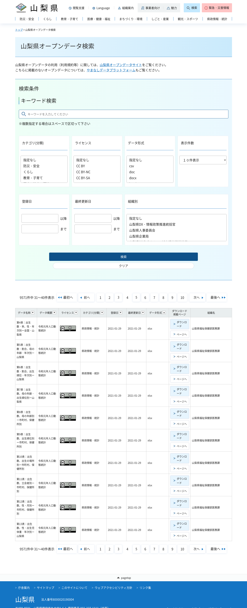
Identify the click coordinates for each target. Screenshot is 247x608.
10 (182, 290)
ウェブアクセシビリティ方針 (113, 581)
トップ (19, 29)
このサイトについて (74, 581)
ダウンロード (182, 317)
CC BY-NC (97, 172)
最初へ (64, 290)
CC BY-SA (97, 178)
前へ (84, 290)
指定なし (44, 160)
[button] (77, 7)
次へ (199, 290)
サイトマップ (45, 581)
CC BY (97, 166)
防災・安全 (44, 166)
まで (44, 229)
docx (150, 178)
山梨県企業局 (176, 236)
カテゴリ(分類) (33, 142)
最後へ (219, 290)
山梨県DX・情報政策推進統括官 (176, 224)
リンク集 (145, 581)
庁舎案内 (24, 581)
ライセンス (83, 142)
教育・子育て (44, 178)
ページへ (182, 327)
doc (150, 172)
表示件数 (187, 142)
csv (150, 166)
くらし (44, 172)
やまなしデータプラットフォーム (111, 70)
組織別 (133, 201)
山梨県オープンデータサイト (121, 64)
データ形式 (136, 142)
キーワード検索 (38, 100)
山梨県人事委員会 (176, 230)
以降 (44, 218)
